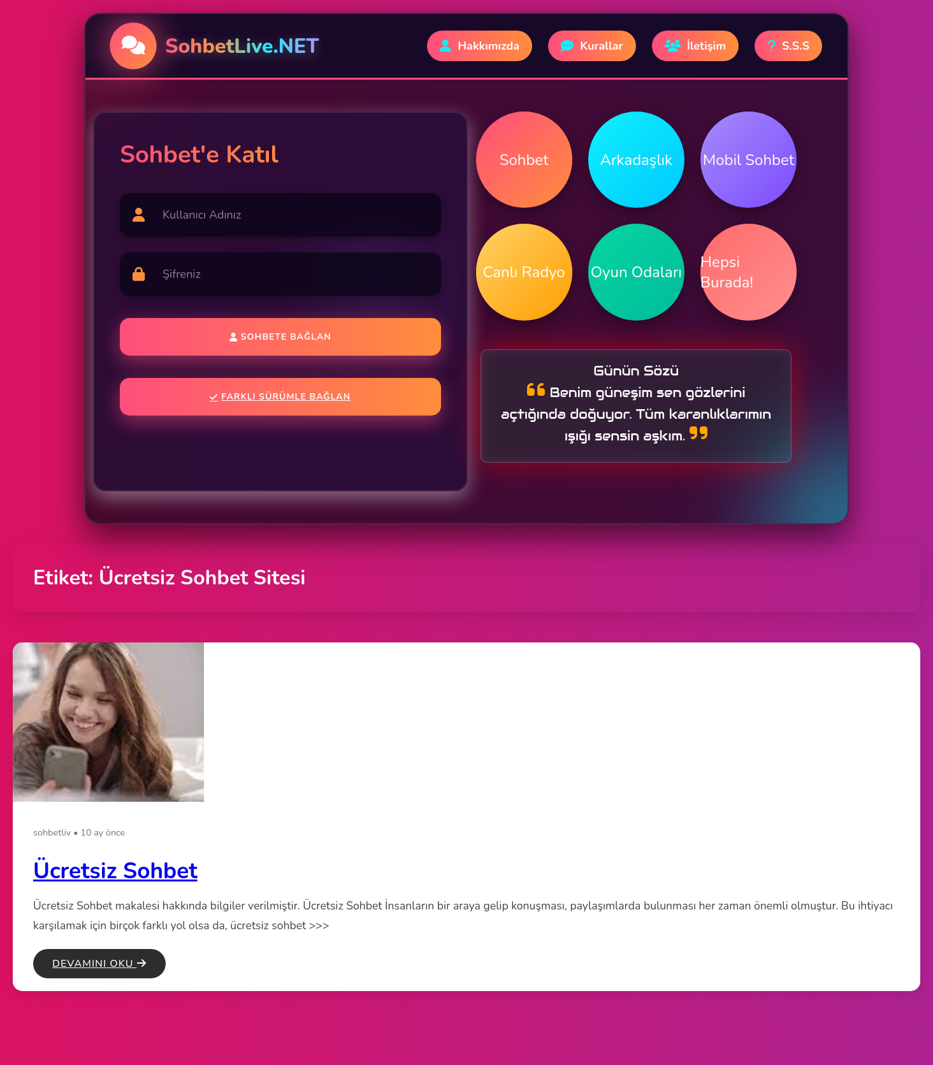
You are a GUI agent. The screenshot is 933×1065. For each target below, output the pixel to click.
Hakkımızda (479, 46)
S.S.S (788, 46)
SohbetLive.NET (242, 46)
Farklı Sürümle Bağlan (280, 397)
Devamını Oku (99, 964)
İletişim (695, 46)
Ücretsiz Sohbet (115, 870)
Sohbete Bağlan (280, 337)
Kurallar (592, 46)
